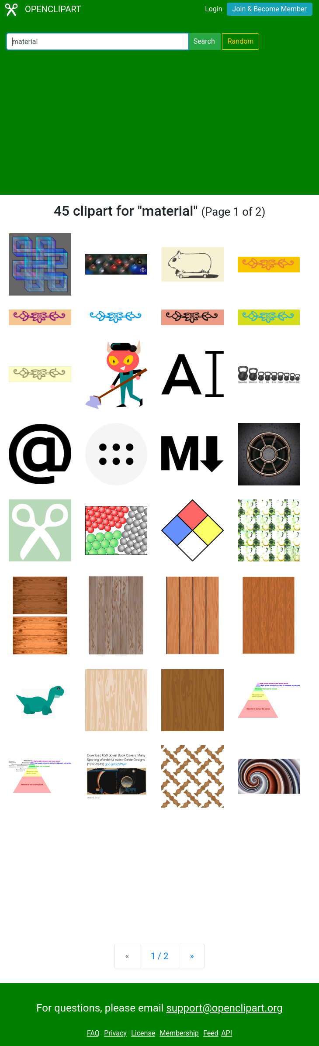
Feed (210, 1033)
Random (241, 41)
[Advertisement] (159, 122)
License (143, 1033)
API (226, 1033)
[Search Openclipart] (97, 41)
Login (213, 9)
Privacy (115, 1033)
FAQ (93, 1033)
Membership (179, 1033)
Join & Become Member (269, 9)
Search (204, 41)
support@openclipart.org (224, 1008)
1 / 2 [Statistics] (160, 956)
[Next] (192, 956)
